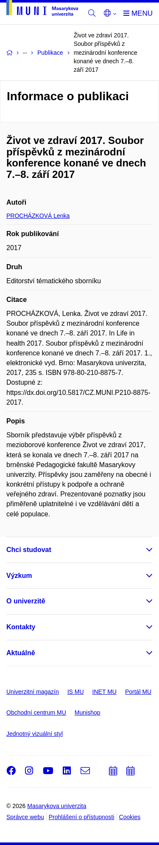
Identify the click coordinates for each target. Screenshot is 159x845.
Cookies (130, 817)
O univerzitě (25, 601)
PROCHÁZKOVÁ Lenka (38, 215)
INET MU (104, 691)
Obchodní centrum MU (36, 712)
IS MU (75, 691)
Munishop (87, 712)
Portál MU (138, 691)
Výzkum (19, 575)
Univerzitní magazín (32, 691)
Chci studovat (28, 549)
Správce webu (25, 817)
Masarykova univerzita (56, 806)
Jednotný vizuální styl (34, 733)
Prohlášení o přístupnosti (81, 817)
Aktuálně (20, 652)
